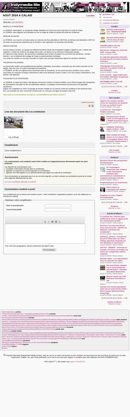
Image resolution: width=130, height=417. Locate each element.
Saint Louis (74, 337)
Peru (9, 327)
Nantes (122, 321)
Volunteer (47, 342)
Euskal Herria (20, 321)
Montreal (24, 316)
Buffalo (69, 333)
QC (27, 318)
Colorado (99, 333)
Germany (33, 321)
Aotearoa (5, 329)
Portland (42, 337)
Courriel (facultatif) (13, 209)
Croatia (97, 319)
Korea (19, 318)
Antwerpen (24, 319)
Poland (89, 323)
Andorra (16, 319)
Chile (85, 325)
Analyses (114, 157)
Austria (41, 319)
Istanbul (58, 321)
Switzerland (18, 325)
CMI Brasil (97, 325)
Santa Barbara (121, 337)
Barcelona (48, 319)
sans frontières (17, 22)
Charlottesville (77, 333)
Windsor (71, 316)
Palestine (19, 340)
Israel (14, 340)
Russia (111, 323)
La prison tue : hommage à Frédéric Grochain (111, 111)
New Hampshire (77, 335)
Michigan (44, 335)
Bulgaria (85, 319)
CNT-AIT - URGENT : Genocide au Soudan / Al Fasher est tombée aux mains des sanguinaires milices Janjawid (114, 251)
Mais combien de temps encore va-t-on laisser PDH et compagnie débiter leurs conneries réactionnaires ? (117, 138)
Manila (23, 318)
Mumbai (8, 331)
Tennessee (38, 339)
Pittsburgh (35, 337)
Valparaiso (55, 327)
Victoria (65, 316)
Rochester (56, 337)
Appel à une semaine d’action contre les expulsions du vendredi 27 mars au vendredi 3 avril (113, 103)
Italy (62, 321)
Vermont (60, 339)
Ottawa (36, 316)
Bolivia (74, 325)
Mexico (4, 327)
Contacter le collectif (110, 23)
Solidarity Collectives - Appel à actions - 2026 (115, 128)
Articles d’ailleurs (114, 214)
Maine (34, 335)
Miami (38, 335)
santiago (36, 327)
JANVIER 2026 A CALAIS (110, 46)
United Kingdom (52, 325)
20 (126, 146)
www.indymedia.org (9, 312)
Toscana (30, 325)
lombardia (94, 321)
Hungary (47, 321)
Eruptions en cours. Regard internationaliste (111, 196)
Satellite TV (14, 344)
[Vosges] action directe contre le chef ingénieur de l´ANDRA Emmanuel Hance (117, 119)
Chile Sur (90, 325)
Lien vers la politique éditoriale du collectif (20, 182)
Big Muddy (48, 333)
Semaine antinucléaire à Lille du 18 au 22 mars (116, 39)
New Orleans (106, 335)
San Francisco (92, 337)
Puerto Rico (15, 327)
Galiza (27, 321)
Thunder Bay (49, 316)
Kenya (32, 314)
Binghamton (56, 333)
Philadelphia (26, 337)
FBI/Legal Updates (9, 342)
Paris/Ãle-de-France (66, 323)
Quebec (42, 316)
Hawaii (115, 333)
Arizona (4, 333)
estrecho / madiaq (23, 314)
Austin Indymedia (30, 333)
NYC (12, 337)
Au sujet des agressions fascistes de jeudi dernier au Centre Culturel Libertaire (114, 59)
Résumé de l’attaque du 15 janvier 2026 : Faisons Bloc (113, 51)
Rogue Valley (65, 337)
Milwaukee (52, 335)
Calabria (91, 319)
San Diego (83, 337)
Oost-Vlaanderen (53, 323)
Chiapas (80, 325)
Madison (28, 335)
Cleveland (92, 333)
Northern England (25, 323)
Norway (35, 323)
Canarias (13, 314)
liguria (77, 321)
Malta (110, 321)
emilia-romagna (111, 319)
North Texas (6, 337)
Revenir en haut (114, 92)
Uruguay (48, 327)
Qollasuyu (23, 327)
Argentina (68, 325)
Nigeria (37, 314)
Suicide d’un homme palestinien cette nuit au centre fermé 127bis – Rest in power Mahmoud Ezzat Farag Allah (114, 290)
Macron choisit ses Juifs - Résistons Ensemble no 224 (116, 278)
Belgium (61, 319)
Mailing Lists (20, 342)
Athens (36, 319)
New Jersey (87, 335)
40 (126, 298)
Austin (21, 333)
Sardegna (118, 323)
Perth (46, 329)
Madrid (105, 321)
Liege (73, 321)
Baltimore (40, 333)
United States (7, 346)
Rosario (30, 327)
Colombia (112, 325)
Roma (100, 323)
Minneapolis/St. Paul (63, 335)
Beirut (10, 340)
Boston (64, 333)
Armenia (31, 319)
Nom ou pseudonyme (15, 205)
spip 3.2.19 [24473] (78, 362)
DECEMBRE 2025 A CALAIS (111, 82)
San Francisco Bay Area (107, 337)
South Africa (45, 314)
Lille (81, 321)
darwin (22, 329)
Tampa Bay (29, 339)
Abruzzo (5, 319)
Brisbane (11, 329)
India (3, 331)
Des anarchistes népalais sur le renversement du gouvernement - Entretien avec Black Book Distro (116, 268)
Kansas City (18, 335)
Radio (7, 344)
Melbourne (40, 329)
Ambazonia (6, 314)
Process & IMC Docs (33, 342)
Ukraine (43, 325)
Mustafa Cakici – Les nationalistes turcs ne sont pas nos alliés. (113, 260)
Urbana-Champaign (49, 339)
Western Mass (68, 339)
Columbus (107, 333)
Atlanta (17, 333)
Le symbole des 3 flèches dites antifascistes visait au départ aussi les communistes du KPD (114, 219)
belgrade (67, 319)
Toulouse (36, 325)
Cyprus (102, 319)
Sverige (11, 325)
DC (112, 333)
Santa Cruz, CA (7, 339)
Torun (25, 325)
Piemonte (82, 323)
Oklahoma (18, 337)
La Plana (67, 321)
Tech (42, 342)
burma (4, 318)
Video (20, 344)
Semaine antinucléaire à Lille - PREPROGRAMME (116, 31)
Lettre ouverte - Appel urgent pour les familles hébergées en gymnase (114, 76)
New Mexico (96, 335)
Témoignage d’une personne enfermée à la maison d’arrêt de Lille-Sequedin (112, 68)
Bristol (72, 319)
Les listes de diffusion (111, 20)
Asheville (10, 333)
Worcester (78, 339)
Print (3, 344)
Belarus (55, 319)
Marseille (115, 321)
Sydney (53, 329)
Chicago (85, 333)
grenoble (40, 321)
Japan (14, 318)
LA (24, 335)
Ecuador (120, 325)
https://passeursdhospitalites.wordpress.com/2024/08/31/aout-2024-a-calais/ (33, 95)
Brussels (78, 319)
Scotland (5, 325)
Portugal (95, 323)
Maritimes (17, 316)
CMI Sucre (105, 325)
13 (126, 86)
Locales (114, 26)
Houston (121, 333)
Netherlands (11, 323)
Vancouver (58, 316)
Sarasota (16, 339)
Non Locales (114, 98)
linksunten (86, 321)
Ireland (52, 321)
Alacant (10, 319)
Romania (105, 323)
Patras (76, 323)
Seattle (22, 339)
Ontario (30, 316)
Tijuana (42, 327)
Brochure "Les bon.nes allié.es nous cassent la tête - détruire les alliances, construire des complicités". (113, 229)
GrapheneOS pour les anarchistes (113, 183)
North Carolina (116, 335)
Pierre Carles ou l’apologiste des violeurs (116, 188)
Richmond (49, 337)
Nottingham (42, 323)
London (100, 321)
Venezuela (63, 327)
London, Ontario (8, 316)
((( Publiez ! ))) (108, 14)
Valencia (61, 325)
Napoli (4, 323)
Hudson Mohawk (8, 335)
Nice (17, 323)
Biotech (4, 348)
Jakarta (9, 318)
